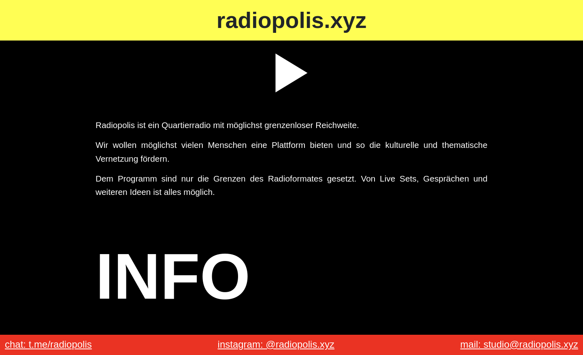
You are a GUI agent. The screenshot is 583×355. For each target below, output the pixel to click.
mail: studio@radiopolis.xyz (519, 344)
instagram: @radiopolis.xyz (276, 344)
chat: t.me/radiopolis (48, 344)
